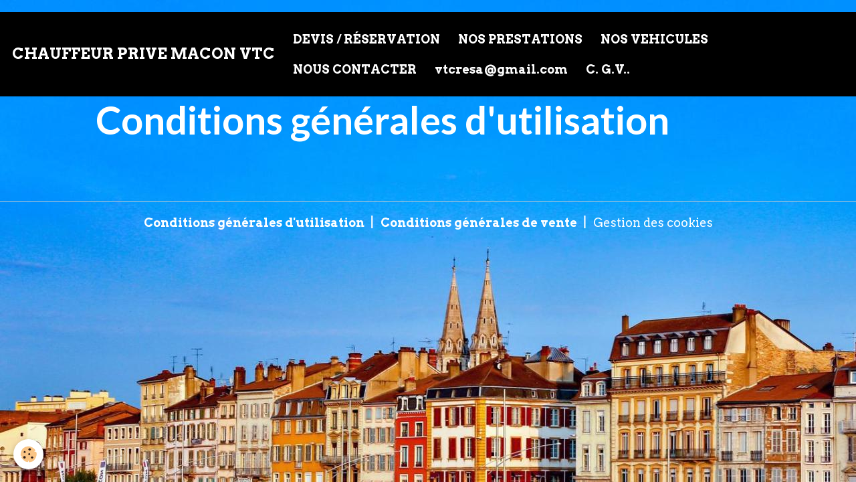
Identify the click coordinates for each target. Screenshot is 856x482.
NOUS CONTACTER (355, 69)
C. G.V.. (608, 69)
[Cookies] (28, 454)
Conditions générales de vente (479, 223)
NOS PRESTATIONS (520, 39)
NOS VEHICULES (654, 39)
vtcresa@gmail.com (501, 69)
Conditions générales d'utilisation (254, 223)
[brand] (143, 54)
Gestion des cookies (653, 223)
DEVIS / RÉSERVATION (366, 39)
